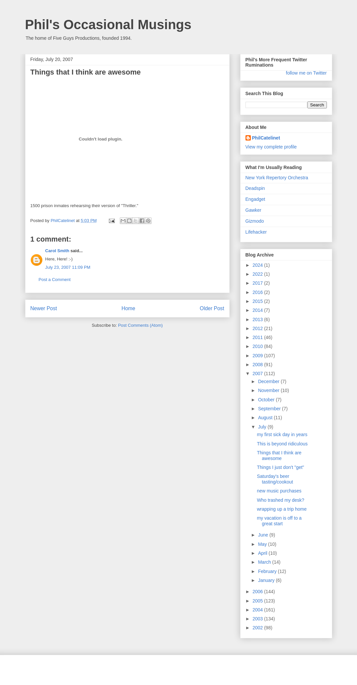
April (263, 553)
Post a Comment (55, 279)
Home (128, 308)
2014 (258, 310)
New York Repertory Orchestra (276, 177)
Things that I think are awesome (279, 455)
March (265, 562)
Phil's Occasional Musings (108, 24)
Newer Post (43, 308)
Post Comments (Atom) (140, 325)
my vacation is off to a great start (279, 520)
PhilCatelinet (266, 138)
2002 (258, 627)
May (263, 544)
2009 (258, 355)
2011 (258, 337)
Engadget (255, 199)
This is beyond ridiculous (282, 443)
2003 (258, 618)
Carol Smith (57, 250)
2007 (258, 373)
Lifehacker (256, 232)
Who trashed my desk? (280, 500)
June (263, 535)
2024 (258, 265)
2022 (258, 274)
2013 (258, 319)
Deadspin (255, 188)
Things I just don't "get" (280, 467)
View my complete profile (271, 146)
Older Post (212, 308)
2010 (258, 346)
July (263, 426)
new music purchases (279, 490)
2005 (258, 600)
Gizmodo (254, 221)
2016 (258, 292)
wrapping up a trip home (281, 509)
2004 (258, 609)
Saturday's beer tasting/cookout (275, 479)
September (270, 408)
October (267, 399)
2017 (258, 283)
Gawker (253, 210)
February (268, 571)
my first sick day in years (282, 434)
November (269, 390)
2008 (258, 364)
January (267, 580)
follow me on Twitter (306, 73)
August (266, 417)
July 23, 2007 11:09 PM (68, 267)
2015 (258, 301)
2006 (258, 591)
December (269, 381)
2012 (258, 328)
